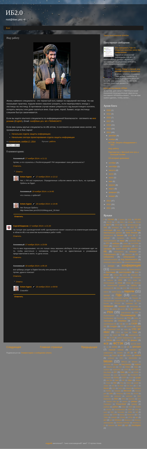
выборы (116, 243)
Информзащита (110, 254)
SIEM (130, 409)
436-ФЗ (117, 225)
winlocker (111, 425)
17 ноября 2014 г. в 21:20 (40, 226)
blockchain (107, 364)
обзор (120, 283)
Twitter (106, 417)
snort (105, 412)
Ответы (19, 172)
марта (112, 189)
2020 (109, 110)
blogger (116, 364)
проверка (108, 306)
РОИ (136, 312)
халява (114, 347)
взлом (133, 238)
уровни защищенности (125, 338)
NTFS (124, 399)
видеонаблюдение (110, 241)
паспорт (107, 295)
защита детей (121, 249)
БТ (137, 235)
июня (111, 178)
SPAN (130, 412)
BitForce (124, 362)
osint (139, 399)
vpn (136, 417)
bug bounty (126, 364)
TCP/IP (114, 415)
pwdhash (107, 407)
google (138, 378)
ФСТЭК (118, 343)
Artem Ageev (26, 177)
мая (111, 181)
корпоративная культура (118, 269)
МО (115, 277)
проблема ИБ (131, 303)
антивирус (115, 227)
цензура (136, 346)
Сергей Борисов (20, 226)
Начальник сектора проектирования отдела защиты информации (43, 137)
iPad (121, 383)
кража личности (135, 269)
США (126, 332)
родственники (126, 312)
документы (127, 246)
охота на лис (133, 288)
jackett (136, 383)
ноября (112, 139)
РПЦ (129, 318)
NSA (116, 399)
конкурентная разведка (132, 262)
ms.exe (135, 393)
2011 (109, 208)
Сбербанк (122, 321)
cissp (136, 367)
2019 (109, 114)
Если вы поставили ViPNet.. (116, 88)
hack (117, 380)
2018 (109, 118)
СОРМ (138, 326)
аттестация (108, 230)
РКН (110, 312)
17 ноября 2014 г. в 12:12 (47, 177)
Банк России (131, 233)
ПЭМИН (106, 309)
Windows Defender (123, 423)
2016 (109, 125)
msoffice (106, 396)
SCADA (138, 407)
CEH (120, 367)
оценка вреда (116, 292)
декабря (112, 135)
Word (120, 425)
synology (107, 415)
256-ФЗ (109, 222)
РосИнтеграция (109, 315)
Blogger (49, 443)
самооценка (108, 321)
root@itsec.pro (37, 121)
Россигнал (120, 318)
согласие (130, 326)
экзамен (120, 353)
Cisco (127, 367)
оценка (106, 292)
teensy (122, 415)
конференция (131, 265)
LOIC (114, 388)
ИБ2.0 (14, 12)
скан (126, 324)
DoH (129, 372)
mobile (128, 393)
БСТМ (130, 235)
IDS (115, 383)
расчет (122, 309)
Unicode (122, 417)
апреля (112, 185)
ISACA (128, 383)
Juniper (106, 385)
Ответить (17, 166)
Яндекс (114, 355)
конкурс (111, 266)
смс (105, 326)
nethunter (129, 396)
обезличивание (109, 283)
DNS (122, 372)
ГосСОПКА (134, 243)
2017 (109, 121)
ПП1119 (117, 303)
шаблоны (133, 350)
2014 (109, 132)
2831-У (122, 222)
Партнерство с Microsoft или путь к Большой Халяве (123, 153)
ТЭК (123, 335)
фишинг (133, 340)
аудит (119, 230)
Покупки (135, 298)
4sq (124, 225)
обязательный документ (116, 285)
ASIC (121, 358)
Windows (118, 420)
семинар (134, 321)
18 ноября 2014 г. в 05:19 (36, 266)
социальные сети (113, 329)
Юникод (106, 355)
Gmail (131, 377)
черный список (116, 350)
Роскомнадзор (128, 315)
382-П (108, 225)
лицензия (134, 275)
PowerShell (121, 404)
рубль (136, 318)
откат (118, 288)
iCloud (108, 383)
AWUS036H (133, 358)
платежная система (121, 298)
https (130, 380)
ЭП (128, 353)
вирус (122, 241)
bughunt (138, 364)
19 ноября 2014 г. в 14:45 (43, 191)
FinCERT (124, 375)
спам (126, 329)
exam (115, 375)
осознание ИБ (109, 288)
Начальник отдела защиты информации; (31, 134)
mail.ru (120, 388)
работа (52, 141)
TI (137, 415)
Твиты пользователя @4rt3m (116, 35)
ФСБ (106, 343)
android (137, 355)
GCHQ (116, 378)
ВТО (107, 243)
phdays (134, 401)
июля (111, 174)
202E (129, 219)
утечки (109, 340)
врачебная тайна (135, 241)
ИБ (105, 251)
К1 (121, 254)
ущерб (118, 340)
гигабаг (125, 243)
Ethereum (107, 375)
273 (116, 222)
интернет (133, 252)
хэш (122, 347)
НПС (120, 280)
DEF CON (134, 369)
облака (128, 283)
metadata (117, 391)
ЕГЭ (136, 246)
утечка (138, 338)
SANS (131, 407)
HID (123, 380)
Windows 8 (128, 420)
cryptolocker (117, 369)
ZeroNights (136, 425)
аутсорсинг (129, 230)
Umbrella (114, 417)
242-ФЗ (137, 219)
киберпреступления (110, 259)
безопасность (108, 235)
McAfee (108, 391)
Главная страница (51, 347)
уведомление (133, 335)
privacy (134, 404)
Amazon (129, 355)
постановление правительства (114, 301)
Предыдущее (89, 347)
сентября (113, 166)
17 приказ (121, 219)
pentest (125, 401)
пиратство (107, 298)
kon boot (130, 385)
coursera (106, 369)
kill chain (120, 385)
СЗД (120, 324)
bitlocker (134, 362)
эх (135, 352)
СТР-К (118, 332)
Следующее (13, 347)
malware (128, 388)
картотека (128, 254)
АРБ (124, 227)
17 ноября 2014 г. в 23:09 (36, 245)
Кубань (116, 275)
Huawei (138, 380)
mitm (111, 393)
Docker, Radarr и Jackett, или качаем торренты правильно (127, 70)
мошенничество (124, 277)
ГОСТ (106, 246)
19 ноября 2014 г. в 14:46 (47, 204)
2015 (109, 129)
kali (113, 385)
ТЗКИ (134, 332)
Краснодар (110, 272)
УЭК (125, 340)
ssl (137, 412)
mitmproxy (119, 393)
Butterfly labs (111, 367)
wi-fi (105, 420)
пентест (134, 295)
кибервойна (109, 257)
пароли (129, 291)
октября (112, 163)
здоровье (134, 249)
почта (131, 301)
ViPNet (130, 417)
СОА (122, 326)
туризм (115, 335)
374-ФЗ (138, 222)
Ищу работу (113, 148)
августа (112, 170)
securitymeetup (120, 409)
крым (136, 272)
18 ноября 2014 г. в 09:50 (47, 287)
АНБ (105, 228)
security (108, 409)
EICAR (136, 372)
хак (107, 347)
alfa (121, 355)
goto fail (109, 380)
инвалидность (119, 252)
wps (126, 425)
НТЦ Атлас (132, 280)
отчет (125, 288)
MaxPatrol (137, 388)
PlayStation (107, 404)
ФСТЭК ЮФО (136, 344)
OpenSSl (132, 399)
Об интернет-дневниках (118, 158)
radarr (124, 407)
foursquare (107, 377)
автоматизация (133, 225)
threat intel (130, 415)
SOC (112, 412)
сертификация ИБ (110, 324)
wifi (111, 420)
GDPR (124, 377)
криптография (125, 272)
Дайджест (116, 246)
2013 (109, 201)
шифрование (108, 353)
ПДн (119, 295)
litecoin (106, 388)
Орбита (134, 285)
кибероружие (129, 257)
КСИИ (106, 275)
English (18, 121)
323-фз (130, 222)
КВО (136, 254)
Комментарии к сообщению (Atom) (36, 353)
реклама (137, 309)
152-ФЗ (111, 219)
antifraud (111, 358)
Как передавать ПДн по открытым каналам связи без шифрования (128, 50)
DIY (115, 372)
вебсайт (107, 238)
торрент (106, 335)
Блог (8, 28)
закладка (108, 249)
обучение (137, 283)
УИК (105, 338)
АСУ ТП (133, 228)
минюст (107, 277)
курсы (125, 275)
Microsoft (127, 391)
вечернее (120, 238)
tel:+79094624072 (53, 121)
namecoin (117, 396)
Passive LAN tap (112, 401)
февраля (113, 192)
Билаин (120, 235)
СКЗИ (134, 323)
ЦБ (128, 347)
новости (110, 280)
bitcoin (108, 361)
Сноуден (113, 326)
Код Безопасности (129, 259)
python (115, 407)
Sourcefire (120, 412)
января (112, 196)
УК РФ (112, 338)
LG (137, 385)
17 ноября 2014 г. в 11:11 (36, 158)
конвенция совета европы (113, 262)
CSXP (126, 369)
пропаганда (134, 306)
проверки (122, 306)
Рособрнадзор (109, 318)
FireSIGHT (134, 375)
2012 (109, 204)
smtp (136, 409)
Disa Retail (107, 372)
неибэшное (137, 277)
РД (129, 309)
